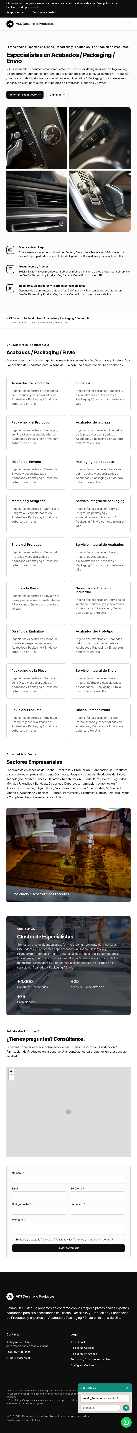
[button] (68, 1112)
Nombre (18, 1172)
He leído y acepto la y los (64, 1239)
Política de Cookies (82, 1347)
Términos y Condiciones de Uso (92, 1239)
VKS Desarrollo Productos (30, 24)
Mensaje (18, 1219)
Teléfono (77, 1188)
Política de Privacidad (53, 1239)
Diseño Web (13, 1420)
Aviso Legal (78, 1342)
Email (16, 1188)
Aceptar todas (15, 12)
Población (78, 1204)
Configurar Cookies (82, 1365)
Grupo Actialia (32, 1420)
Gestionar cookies (44, 12)
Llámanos (57, 94)
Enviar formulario (68, 1247)
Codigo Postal (22, 1204)
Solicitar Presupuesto (25, 94)
